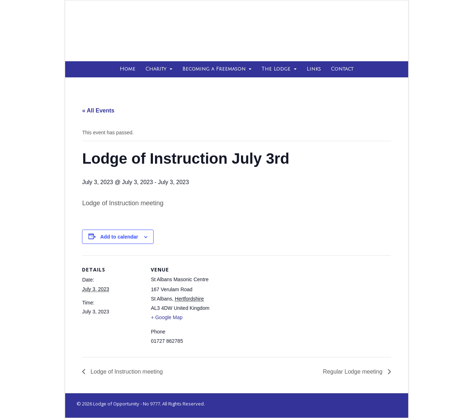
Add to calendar (119, 237)
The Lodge (275, 69)
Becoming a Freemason (214, 69)
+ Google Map (166, 317)
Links (314, 69)
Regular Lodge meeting (353, 372)
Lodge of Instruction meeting (126, 372)
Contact (342, 69)
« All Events (98, 110)
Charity (155, 69)
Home (127, 69)
